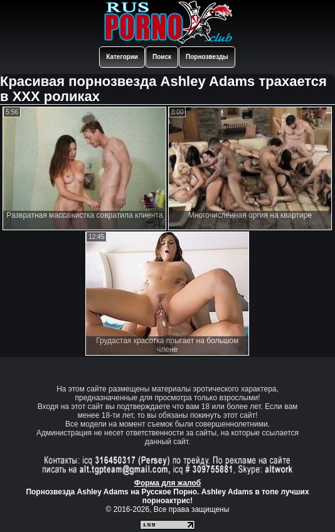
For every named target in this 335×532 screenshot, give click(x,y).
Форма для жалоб (167, 483)
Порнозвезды (207, 56)
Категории (122, 56)
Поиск (161, 56)
